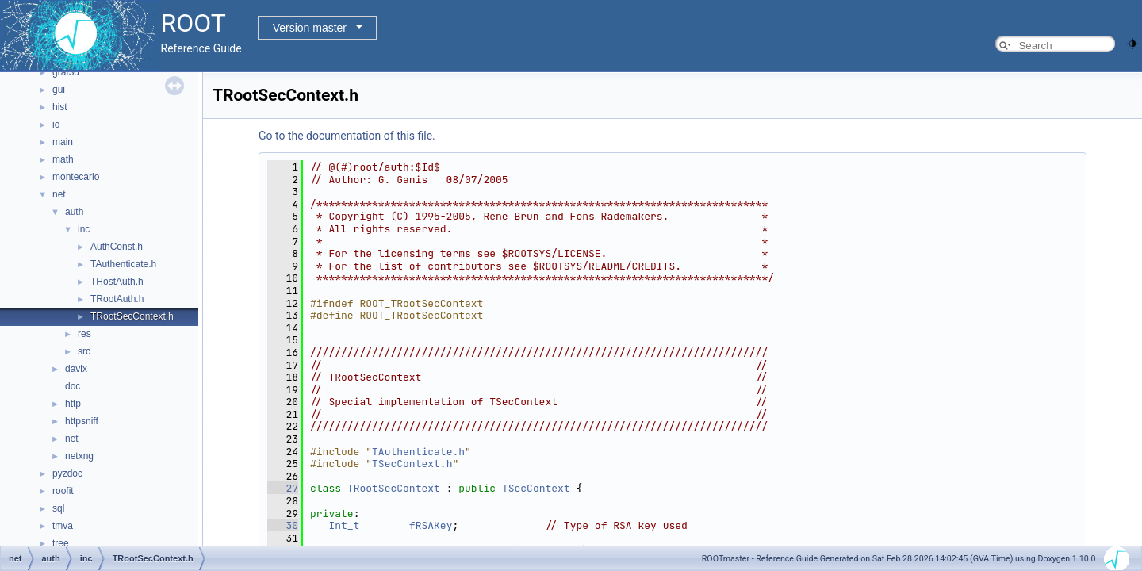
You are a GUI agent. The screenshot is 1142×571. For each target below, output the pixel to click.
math (63, 159)
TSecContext (536, 488)
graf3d (65, 72)
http (73, 403)
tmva (62, 525)
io (55, 124)
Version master (310, 27)
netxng (79, 456)
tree (60, 543)
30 (282, 525)
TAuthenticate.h (123, 264)
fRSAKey (431, 525)
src (84, 351)
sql (58, 508)
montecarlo (75, 176)
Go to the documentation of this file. (347, 135)
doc (72, 386)
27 (282, 488)
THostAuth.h (117, 281)
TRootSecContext (393, 488)
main (62, 142)
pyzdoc (67, 473)
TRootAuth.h (117, 299)
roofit (63, 490)
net (59, 194)
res (84, 333)
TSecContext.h (412, 463)
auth (74, 211)
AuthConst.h (116, 246)
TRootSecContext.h (132, 316)
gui (58, 89)
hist (59, 107)
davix (76, 368)
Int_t (343, 525)
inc (84, 229)
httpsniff (81, 421)
